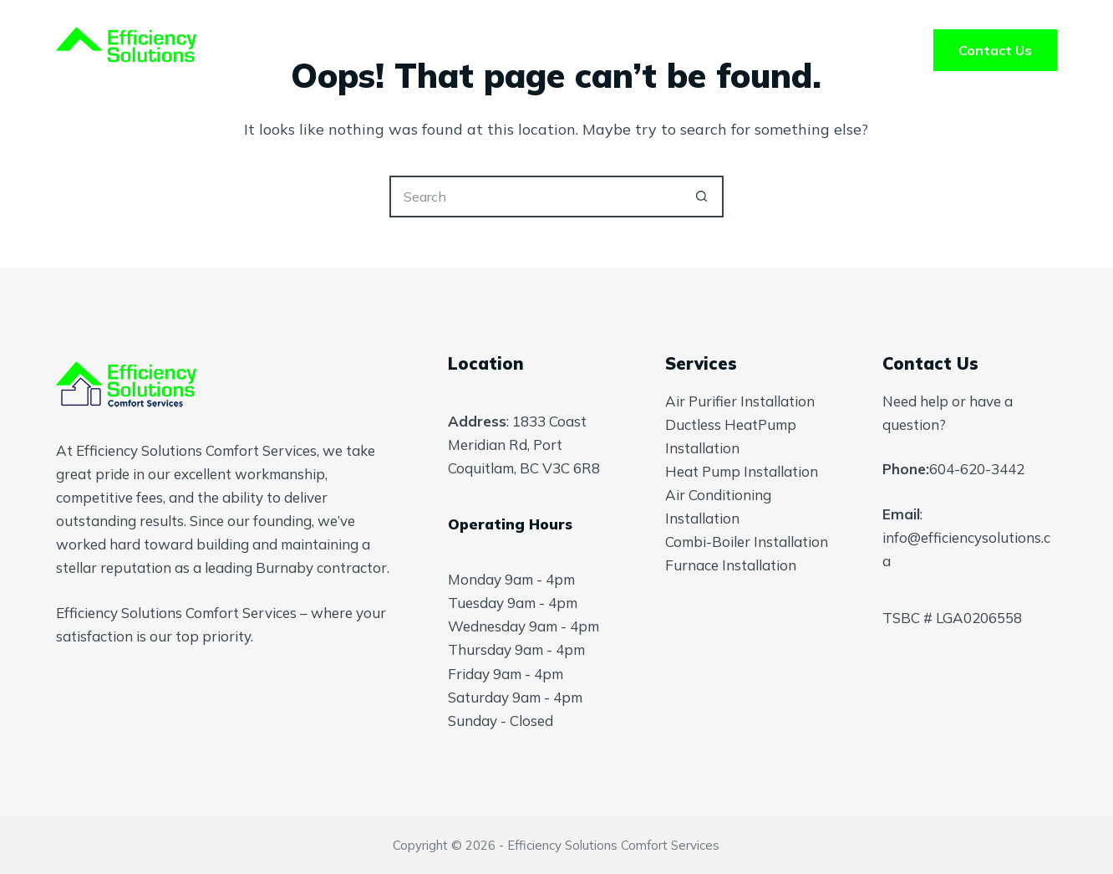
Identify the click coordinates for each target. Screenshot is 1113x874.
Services (452, 50)
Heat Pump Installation (741, 471)
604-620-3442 (976, 469)
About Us (568, 50)
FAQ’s (674, 50)
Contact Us (995, 50)
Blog (764, 50)
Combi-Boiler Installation (746, 541)
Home (350, 50)
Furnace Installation (730, 565)
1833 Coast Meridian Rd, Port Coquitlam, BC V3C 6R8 (524, 444)
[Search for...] (535, 196)
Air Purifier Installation (740, 401)
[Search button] (703, 196)
